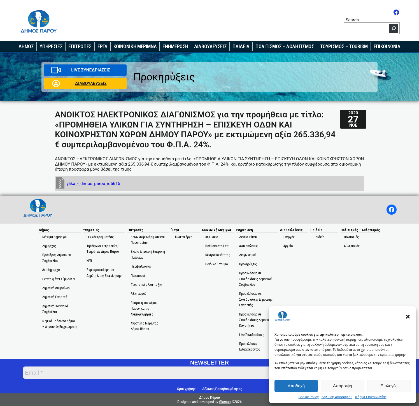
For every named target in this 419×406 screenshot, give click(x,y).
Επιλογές (388, 385)
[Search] (393, 28)
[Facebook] (396, 12)
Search (352, 19)
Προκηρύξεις (164, 77)
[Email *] (170, 372)
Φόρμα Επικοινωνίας (371, 397)
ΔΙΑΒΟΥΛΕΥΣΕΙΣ (90, 83)
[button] (408, 316)
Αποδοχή (296, 385)
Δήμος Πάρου (209, 398)
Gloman (225, 402)
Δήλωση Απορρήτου (337, 397)
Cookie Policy (309, 397)
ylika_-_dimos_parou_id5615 (93, 183)
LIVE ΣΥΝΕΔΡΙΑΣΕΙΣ (90, 70)
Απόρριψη (342, 385)
